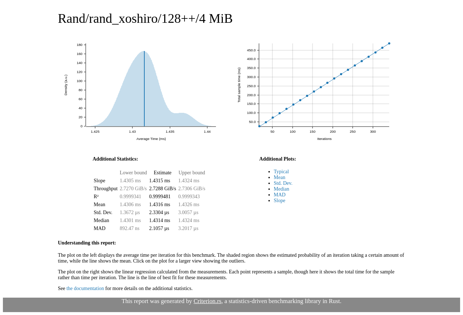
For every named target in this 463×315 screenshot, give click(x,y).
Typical (281, 171)
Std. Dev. (283, 183)
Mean (279, 177)
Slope (279, 200)
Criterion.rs (207, 301)
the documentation (85, 288)
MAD (280, 194)
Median (281, 189)
